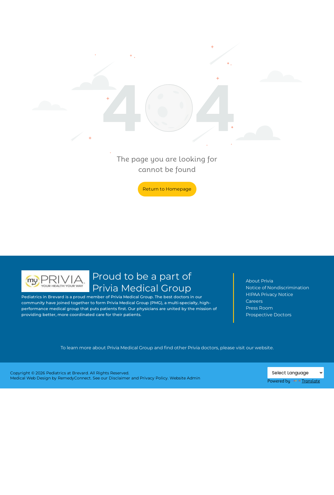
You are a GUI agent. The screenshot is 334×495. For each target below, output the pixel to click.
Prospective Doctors (268, 314)
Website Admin (185, 378)
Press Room (259, 308)
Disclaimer (119, 378)
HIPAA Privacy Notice (269, 294)
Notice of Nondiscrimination (277, 287)
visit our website (254, 347)
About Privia (259, 281)
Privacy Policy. (154, 378)
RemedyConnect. (75, 378)
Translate (305, 381)
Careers (254, 301)
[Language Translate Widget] (295, 372)
